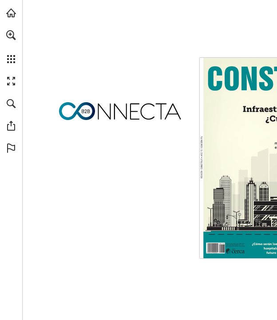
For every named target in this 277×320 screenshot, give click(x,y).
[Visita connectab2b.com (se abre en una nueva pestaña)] (11, 13)
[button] (11, 35)
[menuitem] (11, 46)
